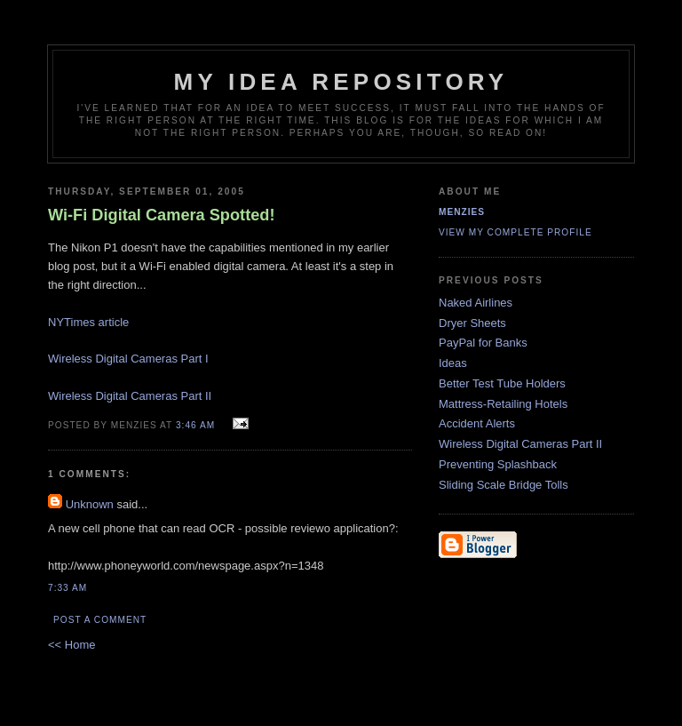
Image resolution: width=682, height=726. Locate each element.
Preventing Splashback (498, 464)
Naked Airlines (475, 302)
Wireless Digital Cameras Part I (128, 358)
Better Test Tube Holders (502, 383)
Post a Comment (100, 620)
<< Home (71, 644)
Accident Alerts (477, 423)
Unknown (90, 504)
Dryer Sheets (472, 323)
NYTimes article (88, 322)
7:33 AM (67, 588)
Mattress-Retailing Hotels (503, 404)
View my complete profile (515, 232)
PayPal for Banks (483, 342)
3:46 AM (195, 425)
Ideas (453, 363)
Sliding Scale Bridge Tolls (503, 484)
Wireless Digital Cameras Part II (129, 396)
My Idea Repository (341, 81)
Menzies (462, 212)
